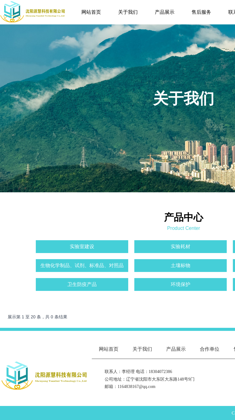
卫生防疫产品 (82, 284)
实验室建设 (82, 246)
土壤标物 (180, 265)
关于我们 (128, 12)
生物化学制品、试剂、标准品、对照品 (82, 265)
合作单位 (209, 349)
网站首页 (91, 12)
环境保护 (180, 284)
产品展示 (164, 12)
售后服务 (201, 12)
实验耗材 (180, 246)
